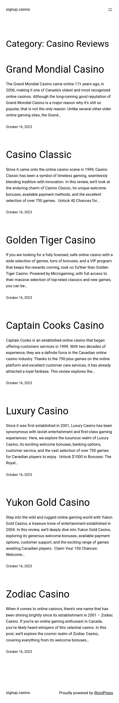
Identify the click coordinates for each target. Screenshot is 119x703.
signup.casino (18, 9)
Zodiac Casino (37, 594)
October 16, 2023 (19, 127)
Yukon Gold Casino (48, 502)
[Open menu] (110, 10)
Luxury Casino (37, 411)
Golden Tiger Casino (51, 240)
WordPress (103, 693)
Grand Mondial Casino (55, 69)
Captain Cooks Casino (55, 325)
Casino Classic (39, 154)
